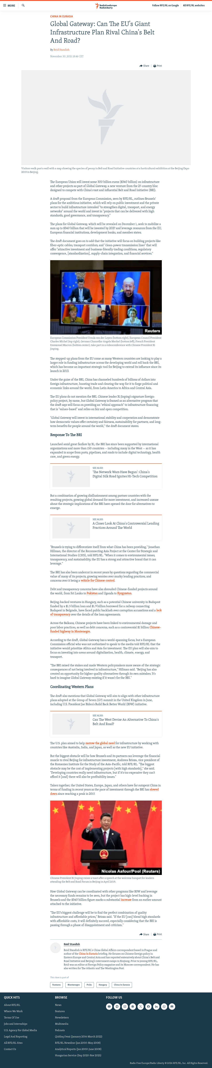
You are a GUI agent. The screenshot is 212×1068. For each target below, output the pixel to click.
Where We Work (13, 1011)
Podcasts (60, 1030)
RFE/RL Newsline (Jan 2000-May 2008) (78, 1043)
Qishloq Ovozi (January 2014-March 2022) (78, 1036)
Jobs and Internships (15, 1024)
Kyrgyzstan (124, 593)
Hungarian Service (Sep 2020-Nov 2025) (78, 1055)
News (58, 1005)
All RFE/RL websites (194, 5)
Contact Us (10, 1049)
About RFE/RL (12, 1005)
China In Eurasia (61, 16)
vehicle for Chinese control (97, 580)
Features (60, 1011)
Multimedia (61, 1024)
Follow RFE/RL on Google (165, 5)
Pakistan (92, 593)
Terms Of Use (11, 1018)
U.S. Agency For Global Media (20, 1030)
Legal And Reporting (15, 1036)
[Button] (144, 66)
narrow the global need (100, 743)
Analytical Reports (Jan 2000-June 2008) (78, 1049)
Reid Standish (61, 50)
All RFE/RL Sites (13, 1043)
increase (126, 900)
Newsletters (62, 1018)
